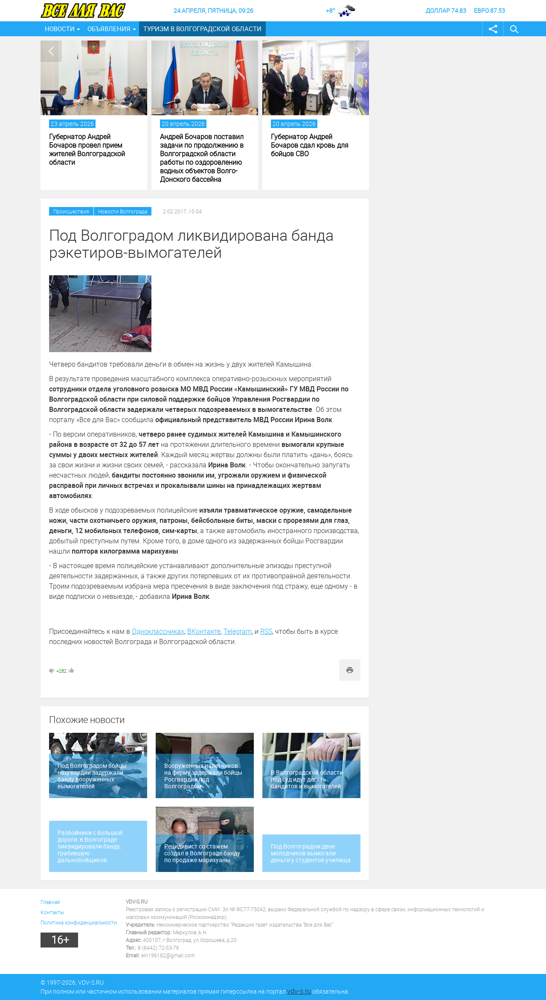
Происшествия (71, 211)
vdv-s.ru (299, 991)
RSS (266, 631)
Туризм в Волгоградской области (202, 28)
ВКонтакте (204, 631)
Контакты (52, 912)
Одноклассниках (158, 631)
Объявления (109, 28)
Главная (50, 901)
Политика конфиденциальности (79, 922)
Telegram (238, 631)
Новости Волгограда (122, 211)
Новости (60, 28)
